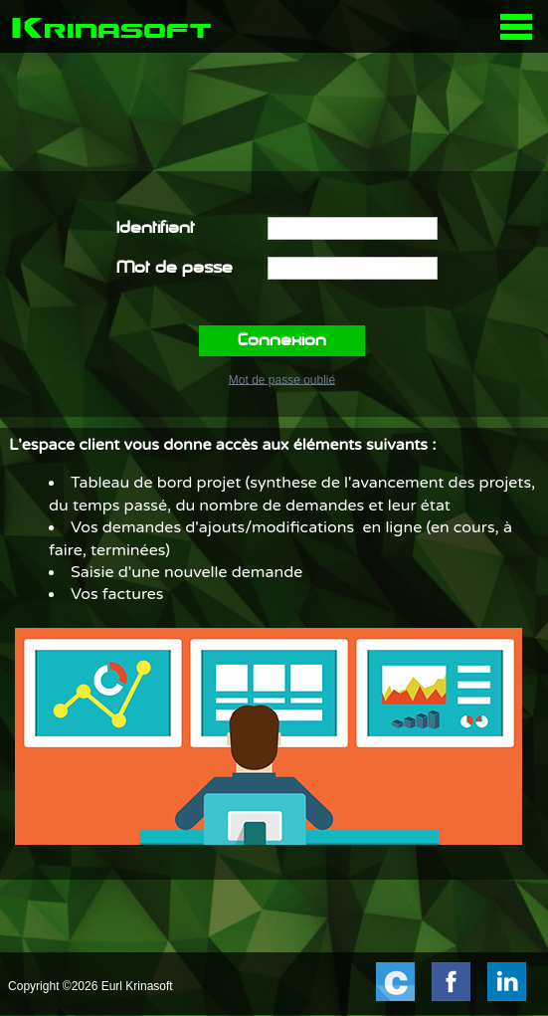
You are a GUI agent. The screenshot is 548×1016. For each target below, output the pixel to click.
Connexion (282, 341)
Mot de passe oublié (282, 379)
